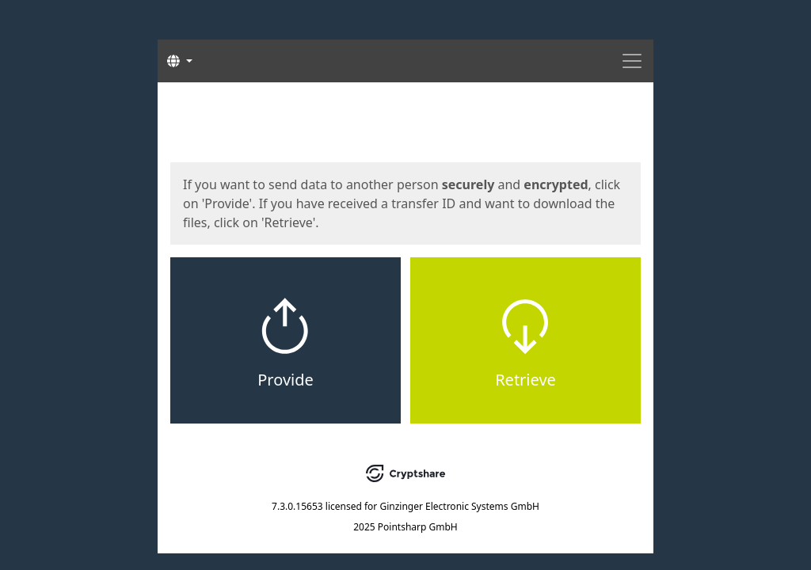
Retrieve (525, 379)
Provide (285, 379)
